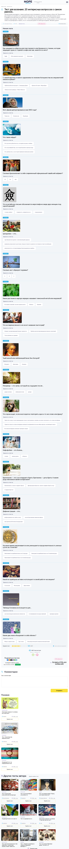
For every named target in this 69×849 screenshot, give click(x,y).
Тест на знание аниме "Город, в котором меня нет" (47, 794)
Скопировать (17, 664)
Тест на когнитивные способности (26, 794)
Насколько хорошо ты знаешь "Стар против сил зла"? (47, 819)
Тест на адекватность (26, 818)
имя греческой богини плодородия (13, 521)
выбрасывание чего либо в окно (12, 517)
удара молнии (8, 392)
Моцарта (6, 364)
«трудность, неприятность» (23, 212)
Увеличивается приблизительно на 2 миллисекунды (17, 557)
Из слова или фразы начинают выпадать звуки (16, 428)
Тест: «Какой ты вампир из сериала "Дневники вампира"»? (27, 845)
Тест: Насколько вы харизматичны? (7, 737)
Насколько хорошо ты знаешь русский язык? (10, 712)
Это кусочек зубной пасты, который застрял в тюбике (18, 143)
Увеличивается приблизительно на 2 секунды (15, 553)
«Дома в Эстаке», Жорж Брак (39, 85)
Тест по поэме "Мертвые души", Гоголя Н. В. (45, 844)
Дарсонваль (27, 585)
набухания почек (20, 392)
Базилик (39, 304)
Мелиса (31, 304)
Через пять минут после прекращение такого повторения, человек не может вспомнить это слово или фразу (32, 420)
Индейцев (25, 116)
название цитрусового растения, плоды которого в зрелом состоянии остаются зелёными (27, 244)
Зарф (5, 56)
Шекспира (15, 364)
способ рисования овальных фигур (34, 517)
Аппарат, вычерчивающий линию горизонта (15, 331)
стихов (6, 456)
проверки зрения (54, 613)
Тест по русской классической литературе (9, 794)
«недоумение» (38, 212)
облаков (24, 456)
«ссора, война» (8, 212)
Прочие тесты (9, 6)
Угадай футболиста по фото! (9, 818)
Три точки (21, 641)
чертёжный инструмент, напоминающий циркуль (17, 239)
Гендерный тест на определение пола (7, 762)
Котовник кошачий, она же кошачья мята (14, 304)
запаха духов (15, 456)
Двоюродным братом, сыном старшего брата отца (41, 485)
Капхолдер (29, 56)
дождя (29, 392)
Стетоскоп (7, 585)
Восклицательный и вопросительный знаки (39, 641)
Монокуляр (17, 585)
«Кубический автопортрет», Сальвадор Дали (16, 85)
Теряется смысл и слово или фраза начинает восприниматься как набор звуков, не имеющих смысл (29, 424)
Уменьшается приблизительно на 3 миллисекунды (44, 553)
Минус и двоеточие (9, 641)
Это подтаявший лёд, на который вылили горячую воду (18, 147)
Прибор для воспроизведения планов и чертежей (43, 331)
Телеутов (6, 116)
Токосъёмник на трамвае (11, 335)
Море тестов (3, 6)
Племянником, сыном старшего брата (14, 485)
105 (15, 179)
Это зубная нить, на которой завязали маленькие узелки (18, 151)
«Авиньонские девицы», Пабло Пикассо (14, 89)
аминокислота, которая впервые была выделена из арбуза (19, 248)
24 (10, 179)
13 (5, 179)
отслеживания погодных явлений (37, 613)
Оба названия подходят (17, 56)
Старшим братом (8, 489)
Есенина (24, 364)
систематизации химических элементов (14, 613)
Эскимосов (16, 116)
